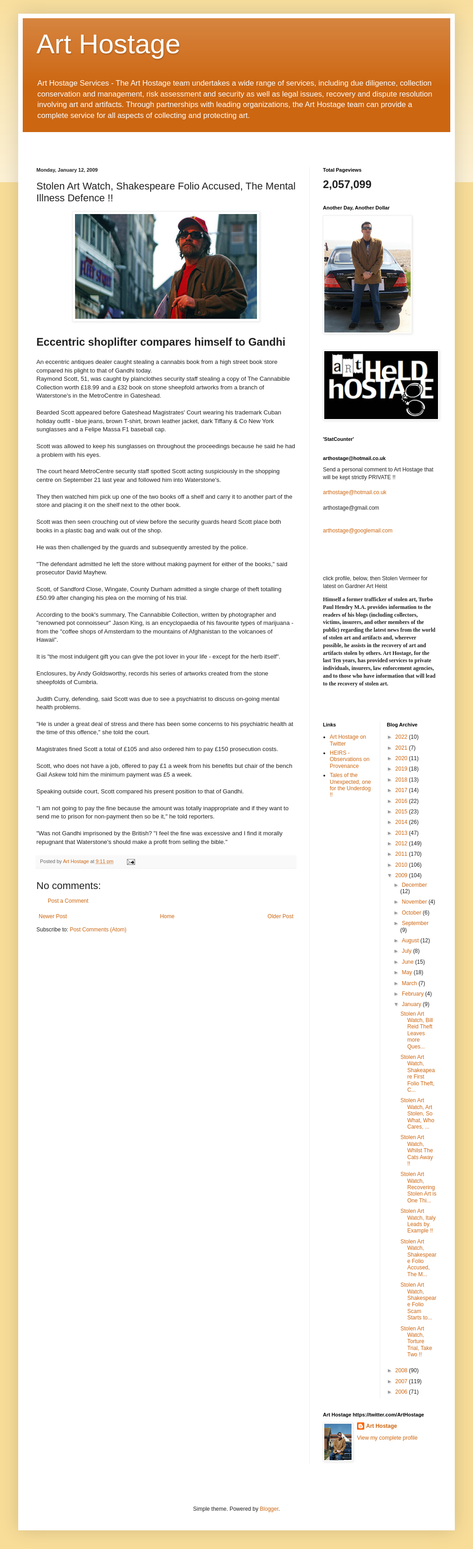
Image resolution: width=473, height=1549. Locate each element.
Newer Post (53, 916)
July (407, 951)
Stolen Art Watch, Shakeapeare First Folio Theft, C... (417, 1073)
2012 (402, 843)
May (407, 972)
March (410, 983)
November (415, 902)
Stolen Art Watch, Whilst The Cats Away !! (416, 1150)
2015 (402, 811)
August (411, 940)
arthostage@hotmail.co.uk (355, 492)
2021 (402, 748)
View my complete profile (387, 1438)
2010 (402, 865)
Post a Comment (68, 901)
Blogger (269, 1509)
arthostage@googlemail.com (357, 530)
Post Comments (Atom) (98, 929)
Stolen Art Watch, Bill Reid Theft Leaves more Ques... (416, 1030)
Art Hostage (108, 44)
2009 (402, 875)
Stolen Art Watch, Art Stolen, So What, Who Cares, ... (417, 1113)
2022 (402, 737)
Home (167, 916)
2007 (402, 1381)
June (408, 962)
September (415, 923)
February (413, 994)
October (412, 913)
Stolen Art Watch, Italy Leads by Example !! (417, 1221)
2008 (402, 1370)
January (412, 1004)
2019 (402, 769)
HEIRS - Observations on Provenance (349, 759)
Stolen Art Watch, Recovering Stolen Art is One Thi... (418, 1187)
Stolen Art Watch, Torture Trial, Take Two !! (416, 1341)
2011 (402, 854)
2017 (402, 790)
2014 (402, 822)
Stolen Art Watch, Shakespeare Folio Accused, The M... (418, 1258)
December (414, 885)
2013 (402, 833)
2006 (402, 1392)
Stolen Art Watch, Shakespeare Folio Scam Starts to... (418, 1301)
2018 (402, 780)
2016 (402, 801)
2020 (402, 758)
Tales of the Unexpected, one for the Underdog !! (350, 785)
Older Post (280, 916)
